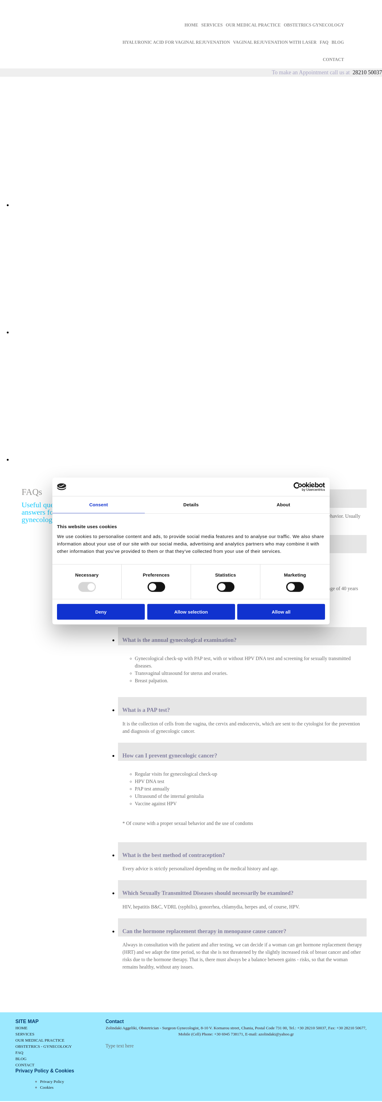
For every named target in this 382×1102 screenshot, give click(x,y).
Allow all (281, 611)
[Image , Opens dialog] (197, 205)
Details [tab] (191, 504)
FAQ (324, 42)
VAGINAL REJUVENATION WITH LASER (275, 42)
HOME (191, 25)
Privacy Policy (52, 1081)
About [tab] (283, 504)
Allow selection (191, 611)
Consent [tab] (98, 504)
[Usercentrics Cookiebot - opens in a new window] (298, 487)
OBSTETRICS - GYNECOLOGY (43, 1046)
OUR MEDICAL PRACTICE (253, 25)
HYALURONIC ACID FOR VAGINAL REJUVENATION (176, 42)
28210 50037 (367, 72)
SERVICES (212, 25)
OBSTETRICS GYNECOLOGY (314, 25)
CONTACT (333, 59)
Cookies (47, 1087)
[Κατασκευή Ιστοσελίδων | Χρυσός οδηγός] (111, 1057)
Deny (101, 611)
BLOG (337, 42)
